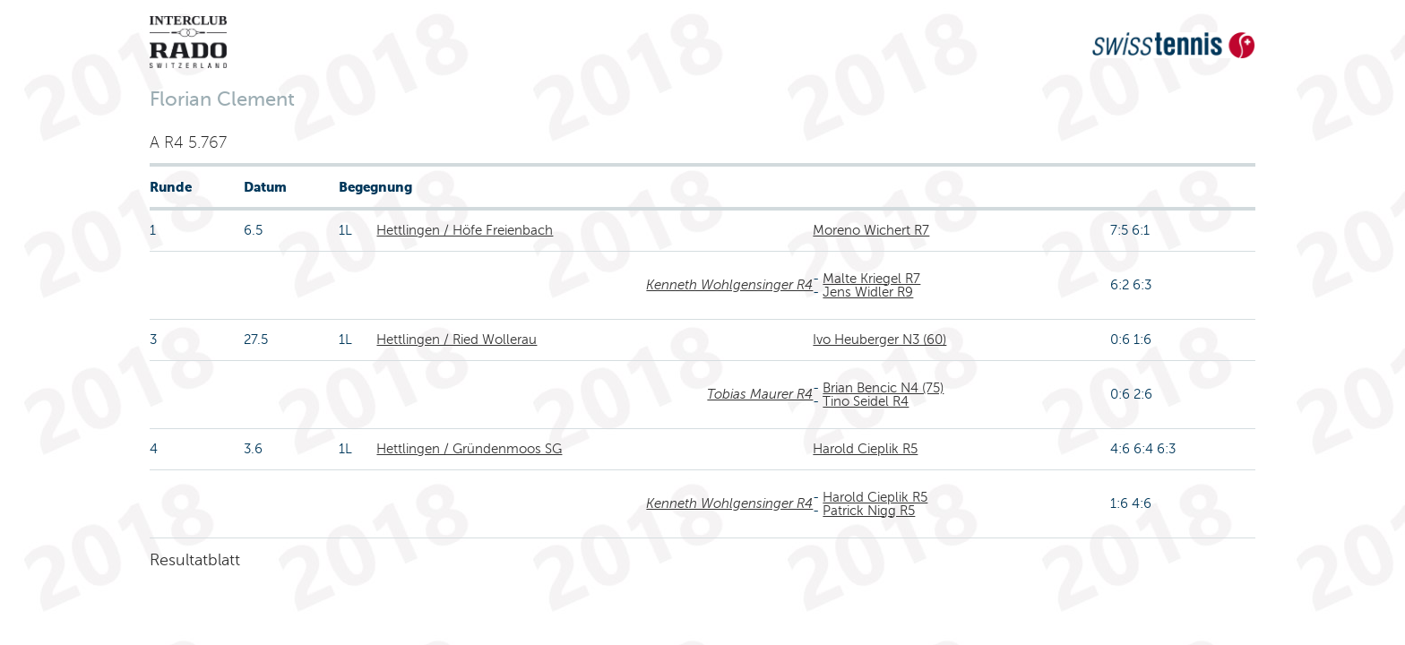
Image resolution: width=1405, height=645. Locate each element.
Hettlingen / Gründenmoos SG (469, 449)
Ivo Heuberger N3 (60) (879, 339)
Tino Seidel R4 (866, 401)
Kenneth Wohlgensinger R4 (729, 285)
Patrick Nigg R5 (869, 510)
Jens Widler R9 (868, 292)
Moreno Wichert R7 (871, 230)
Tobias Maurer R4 (760, 394)
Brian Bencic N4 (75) (883, 388)
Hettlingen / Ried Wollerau (456, 339)
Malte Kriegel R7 (871, 278)
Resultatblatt (195, 560)
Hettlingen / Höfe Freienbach (464, 230)
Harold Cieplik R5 (865, 449)
